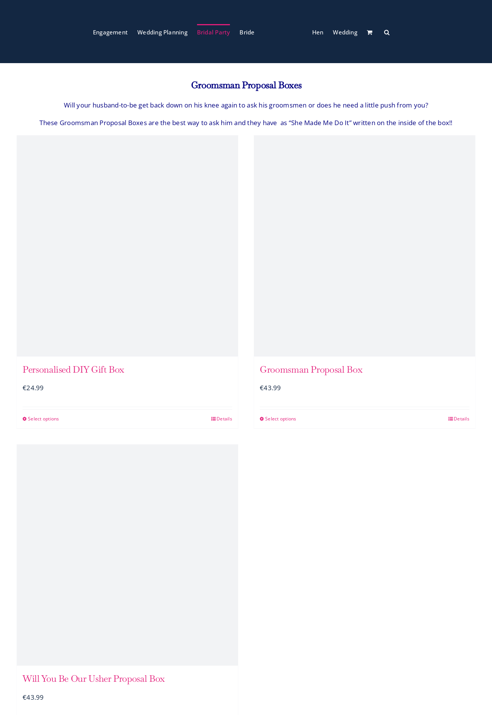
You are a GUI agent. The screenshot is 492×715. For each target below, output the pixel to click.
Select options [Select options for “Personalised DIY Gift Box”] (43, 418)
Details (224, 418)
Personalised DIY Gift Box (73, 369)
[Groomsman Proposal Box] (364, 246)
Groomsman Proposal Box (311, 369)
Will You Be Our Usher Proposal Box (94, 678)
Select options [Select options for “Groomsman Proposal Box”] (281, 418)
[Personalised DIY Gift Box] (127, 246)
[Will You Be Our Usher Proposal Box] (127, 555)
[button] (386, 31)
